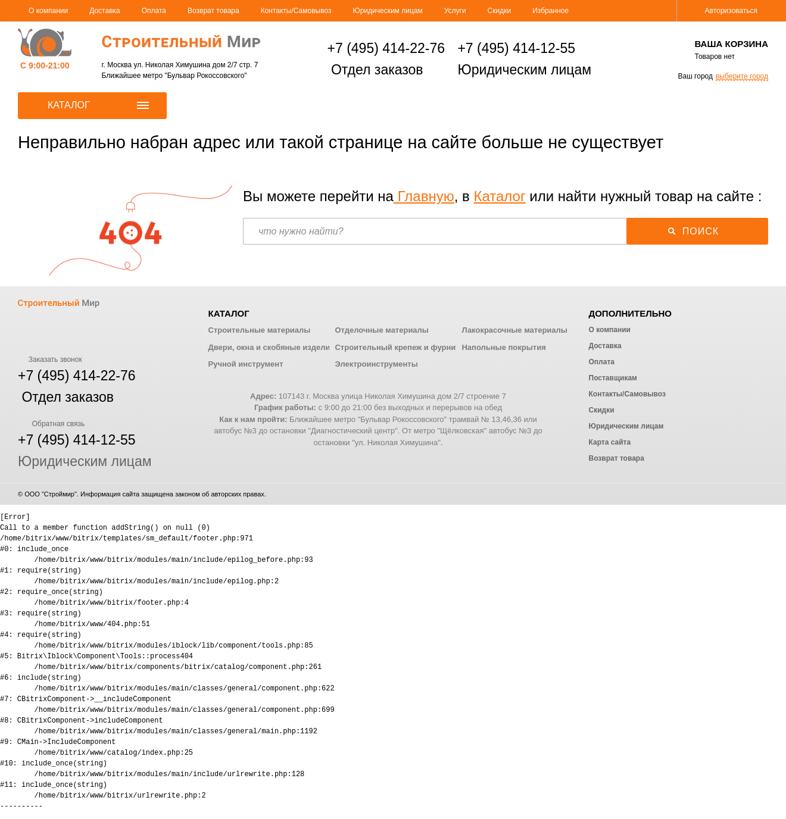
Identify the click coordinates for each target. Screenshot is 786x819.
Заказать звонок (50, 359)
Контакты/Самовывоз (296, 11)
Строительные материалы (259, 330)
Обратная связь (51, 424)
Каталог (499, 196)
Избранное (550, 11)
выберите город (742, 76)
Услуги (455, 11)
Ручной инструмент (245, 364)
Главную (424, 196)
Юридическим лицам (388, 11)
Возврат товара (213, 11)
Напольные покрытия (503, 347)
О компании (48, 11)
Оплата (154, 11)
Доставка (104, 11)
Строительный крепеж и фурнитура (404, 347)
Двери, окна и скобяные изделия (271, 347)
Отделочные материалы (381, 330)
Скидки (499, 11)
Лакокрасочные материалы (514, 330)
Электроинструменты (376, 364)
